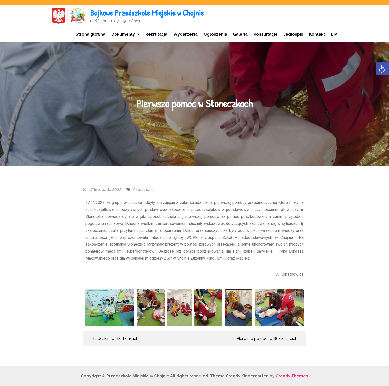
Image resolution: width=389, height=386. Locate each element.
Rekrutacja (156, 34)
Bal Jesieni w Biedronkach (115, 338)
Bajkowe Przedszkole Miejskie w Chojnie (147, 12)
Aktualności (143, 189)
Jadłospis (293, 34)
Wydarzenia (185, 34)
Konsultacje (266, 34)
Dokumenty (123, 34)
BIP (334, 34)
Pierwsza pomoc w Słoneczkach (267, 338)
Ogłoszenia (215, 34)
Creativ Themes (292, 376)
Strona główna (90, 34)
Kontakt (317, 34)
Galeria (240, 34)
